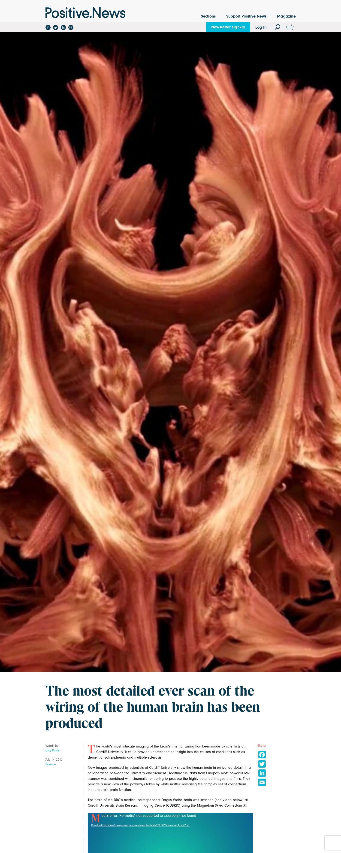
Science (50, 764)
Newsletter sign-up (228, 27)
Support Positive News (246, 16)
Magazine (286, 16)
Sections (208, 16)
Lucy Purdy (52, 750)
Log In (261, 27)
